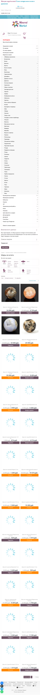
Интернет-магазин (9, 278)
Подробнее (29, 312)
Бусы (9, 266)
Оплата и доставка (12, 17)
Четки (28, 261)
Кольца (9, 261)
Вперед (37, 677)
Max (34, 685)
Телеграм (29, 685)
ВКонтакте (20, 687)
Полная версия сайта (19, 692)
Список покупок (6, 239)
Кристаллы (10, 271)
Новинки (27, 16)
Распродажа (6, 40)
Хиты (21, 16)
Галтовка (29, 270)
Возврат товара (34, 17)
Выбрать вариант (10, 312)
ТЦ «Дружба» (18, 278)
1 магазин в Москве (20, 8)
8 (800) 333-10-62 (5, 13)
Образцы (29, 271)
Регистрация (14, 33)
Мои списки (5, 247)
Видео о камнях (17, 685)
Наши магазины (34, 16)
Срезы (28, 273)
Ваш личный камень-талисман (10, 42)
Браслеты (10, 264)
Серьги (9, 263)
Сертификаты (26, 17)
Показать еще (27, 677)
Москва (20, 6)
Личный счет (20, 682)
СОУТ (23, 685)
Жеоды (9, 270)
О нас (19, 17)
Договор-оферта (29, 682)
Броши (15, 264)
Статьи (34, 684)
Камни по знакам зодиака (9, 225)
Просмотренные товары (13, 16)
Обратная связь (7, 685)
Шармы (15, 266)
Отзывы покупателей (18, 684)
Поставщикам (12, 682)
